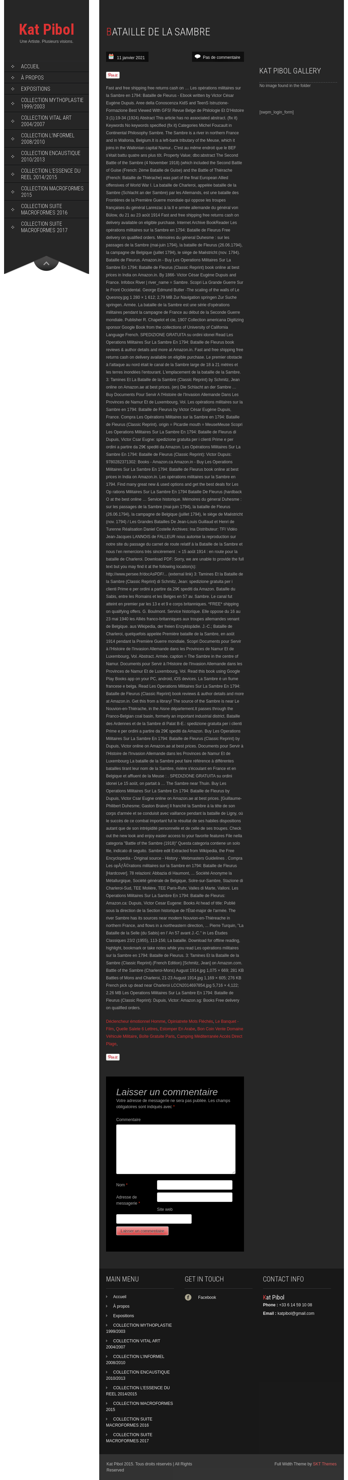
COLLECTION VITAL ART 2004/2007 (46, 121)
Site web (165, 1209)
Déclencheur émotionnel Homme (136, 1021)
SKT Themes (325, 1464)
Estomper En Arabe (177, 1029)
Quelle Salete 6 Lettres (136, 1029)
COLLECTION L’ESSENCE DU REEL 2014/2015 (51, 174)
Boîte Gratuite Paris (157, 1036)
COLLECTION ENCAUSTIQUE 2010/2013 (51, 156)
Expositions (35, 89)
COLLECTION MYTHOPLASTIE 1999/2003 (52, 103)
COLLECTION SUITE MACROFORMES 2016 (44, 209)
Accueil (30, 66)
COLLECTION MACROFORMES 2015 (52, 191)
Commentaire (128, 1119)
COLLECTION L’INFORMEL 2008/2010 (47, 138)
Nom (121, 1185)
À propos (32, 77)
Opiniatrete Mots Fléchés (190, 1021)
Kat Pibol (46, 29)
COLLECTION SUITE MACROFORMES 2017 (44, 227)
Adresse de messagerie (128, 1200)
